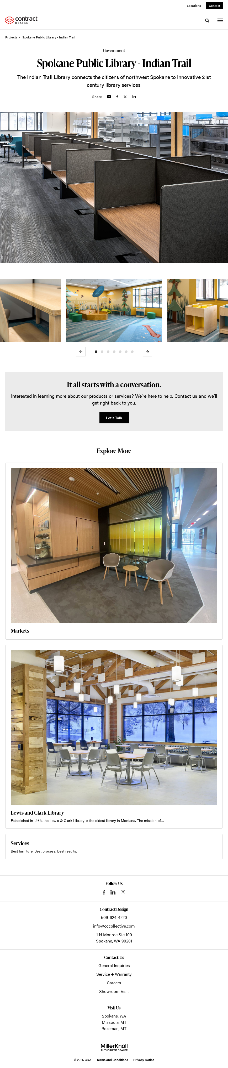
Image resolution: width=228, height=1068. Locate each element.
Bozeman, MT (114, 1028)
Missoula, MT (114, 1022)
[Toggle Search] (207, 21)
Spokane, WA (114, 1016)
